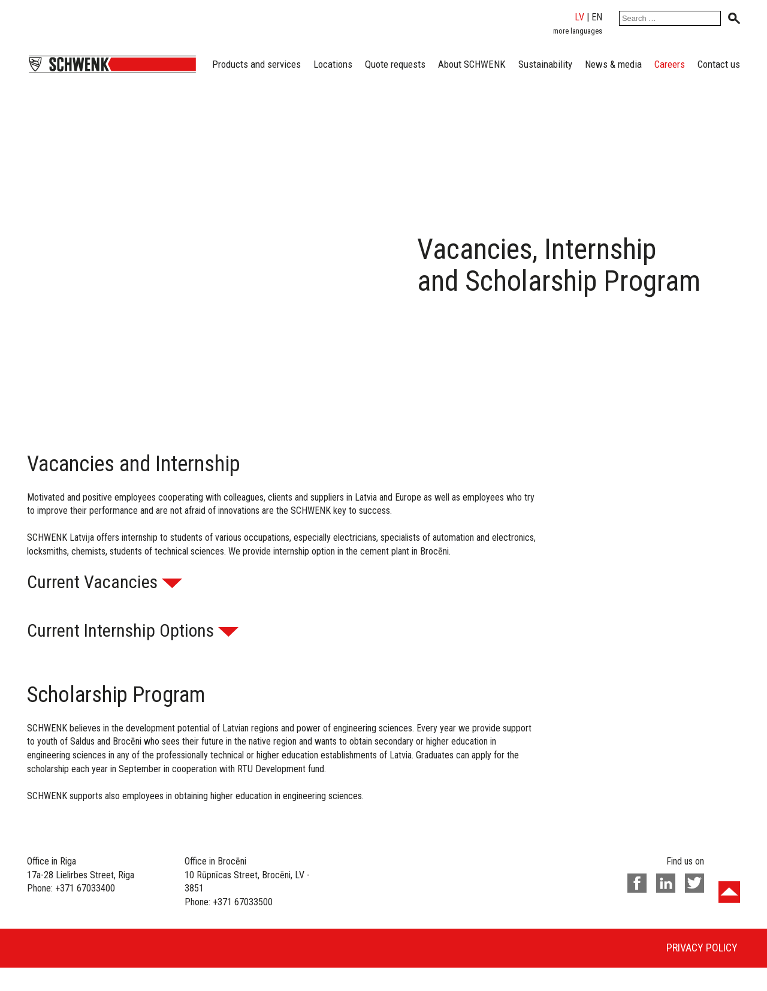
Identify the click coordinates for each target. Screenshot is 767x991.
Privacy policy (702, 947)
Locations (332, 64)
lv (579, 17)
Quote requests (395, 64)
